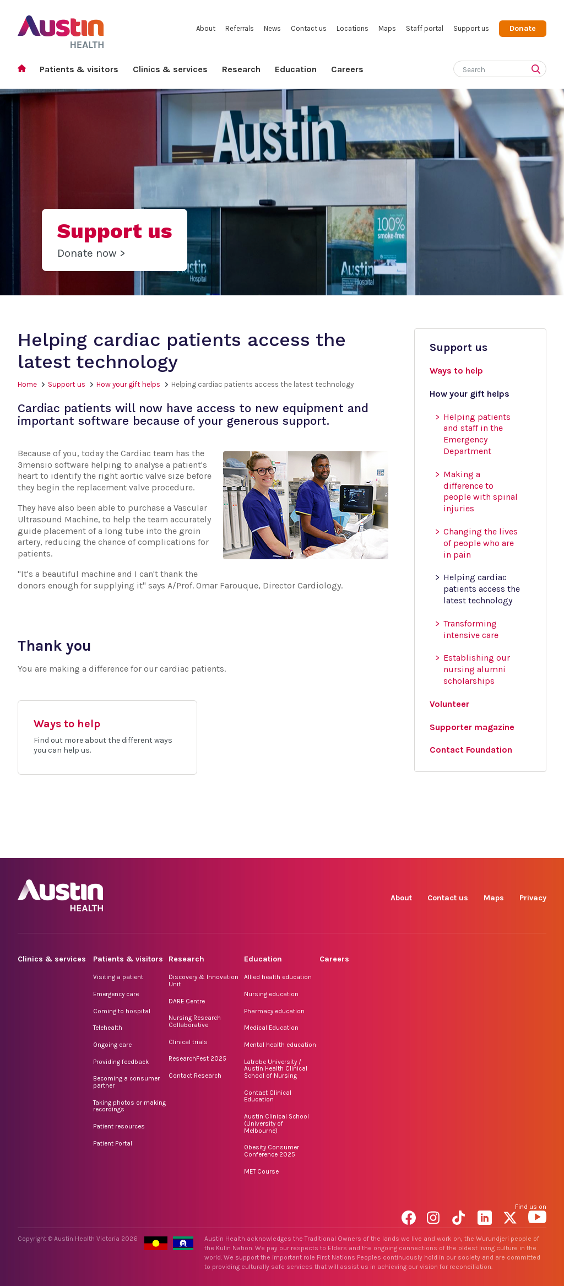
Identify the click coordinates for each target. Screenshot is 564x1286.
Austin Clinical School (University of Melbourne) (276, 1123)
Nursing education (271, 994)
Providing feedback (121, 1062)
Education (296, 69)
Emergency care (116, 994)
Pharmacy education (274, 1011)
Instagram (436, 845)
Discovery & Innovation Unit (203, 980)
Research (241, 69)
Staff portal (424, 28)
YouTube (537, 845)
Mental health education (280, 1045)
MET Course (261, 1171)
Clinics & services (170, 69)
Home (25, 70)
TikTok (461, 845)
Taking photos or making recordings (129, 1106)
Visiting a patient (118, 977)
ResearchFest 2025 (197, 1058)
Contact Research (195, 1075)
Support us (471, 28)
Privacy (532, 898)
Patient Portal (112, 1143)
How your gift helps (128, 384)
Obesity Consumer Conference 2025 (271, 1150)
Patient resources (119, 1126)
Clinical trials (188, 1042)
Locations (352, 28)
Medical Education (271, 1027)
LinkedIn (487, 845)
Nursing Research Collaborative (195, 1021)
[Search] (487, 67)
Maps (387, 28)
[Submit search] (538, 70)
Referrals (239, 28)
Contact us (309, 28)
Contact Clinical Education (267, 1096)
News (272, 28)
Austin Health (61, 27)
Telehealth (107, 1027)
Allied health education (278, 977)
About (205, 28)
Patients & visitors (79, 69)
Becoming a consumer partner (126, 1081)
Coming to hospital (121, 1011)
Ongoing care (112, 1045)
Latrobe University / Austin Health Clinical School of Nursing (275, 1068)
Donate (522, 28)
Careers (347, 69)
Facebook (411, 845)
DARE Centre (187, 1001)
